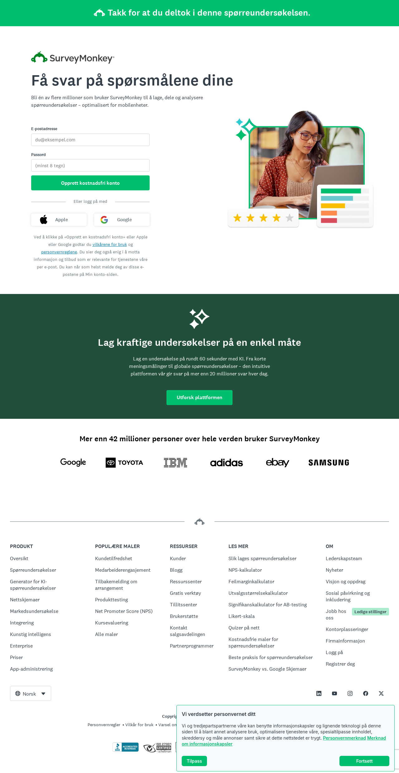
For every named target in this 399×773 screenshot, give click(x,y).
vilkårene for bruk (110, 244)
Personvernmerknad (344, 738)
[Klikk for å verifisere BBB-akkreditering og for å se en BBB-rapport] (126, 750)
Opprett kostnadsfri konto (90, 183)
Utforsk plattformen (199, 397)
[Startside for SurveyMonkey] (72, 58)
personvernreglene (59, 252)
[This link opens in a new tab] (319, 693)
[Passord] (90, 165)
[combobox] (30, 693)
